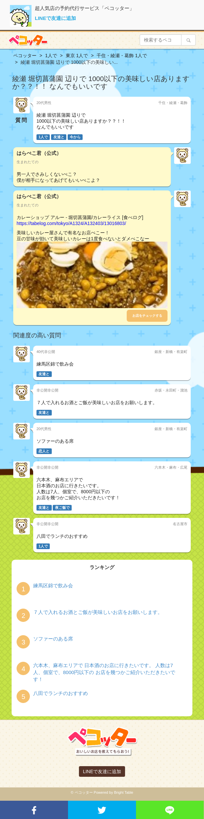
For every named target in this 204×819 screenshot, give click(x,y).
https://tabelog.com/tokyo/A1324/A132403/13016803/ (71, 223)
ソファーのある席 (53, 639)
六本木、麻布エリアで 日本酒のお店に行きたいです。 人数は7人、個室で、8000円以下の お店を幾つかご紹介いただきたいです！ (104, 672)
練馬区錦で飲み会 (53, 585)
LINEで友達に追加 (55, 18)
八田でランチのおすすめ (60, 693)
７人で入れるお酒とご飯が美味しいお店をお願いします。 (98, 612)
